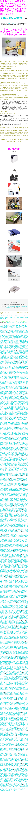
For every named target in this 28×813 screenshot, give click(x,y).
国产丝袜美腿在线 (8, 727)
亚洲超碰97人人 (14, 536)
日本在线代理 (5, 462)
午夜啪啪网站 (4, 564)
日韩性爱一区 (25, 564)
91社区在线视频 (3, 559)
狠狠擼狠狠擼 (11, 658)
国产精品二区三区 (15, 646)
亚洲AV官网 (13, 674)
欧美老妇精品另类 (10, 467)
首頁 (9, 23)
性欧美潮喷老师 (18, 554)
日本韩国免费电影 (19, 567)
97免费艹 (14, 367)
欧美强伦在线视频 (13, 404)
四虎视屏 (9, 564)
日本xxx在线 (5, 424)
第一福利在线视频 (16, 529)
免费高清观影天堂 (24, 332)
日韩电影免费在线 (4, 652)
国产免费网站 (8, 708)
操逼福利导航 (11, 746)
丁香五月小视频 (25, 785)
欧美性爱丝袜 (12, 586)
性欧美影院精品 (7, 773)
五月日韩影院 (22, 496)
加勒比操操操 (23, 662)
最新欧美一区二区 (12, 421)
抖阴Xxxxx (4, 453)
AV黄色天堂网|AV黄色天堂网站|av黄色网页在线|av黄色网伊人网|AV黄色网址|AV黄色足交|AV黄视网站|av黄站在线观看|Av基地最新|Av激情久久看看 (14, 317)
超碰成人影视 (19, 676)
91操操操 (19, 479)
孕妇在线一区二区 (14, 355)
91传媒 (17, 333)
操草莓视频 (12, 519)
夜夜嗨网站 (14, 699)
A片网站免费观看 (18, 561)
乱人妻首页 (25, 630)
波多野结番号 (5, 662)
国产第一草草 (7, 444)
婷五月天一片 (25, 459)
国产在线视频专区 (19, 600)
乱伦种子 (24, 615)
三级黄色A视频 (22, 331)
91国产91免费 (3, 615)
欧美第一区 (5, 622)
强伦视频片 (25, 340)
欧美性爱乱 (13, 374)
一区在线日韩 (8, 728)
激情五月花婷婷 (24, 524)
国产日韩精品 (19, 455)
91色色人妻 (23, 649)
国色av (25, 376)
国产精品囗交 (12, 623)
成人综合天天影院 (5, 602)
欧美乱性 (8, 671)
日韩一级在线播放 (13, 542)
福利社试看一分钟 (15, 496)
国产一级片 (25, 575)
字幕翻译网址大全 (8, 584)
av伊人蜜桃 (4, 591)
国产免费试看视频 (16, 761)
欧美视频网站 (19, 575)
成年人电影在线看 (19, 780)
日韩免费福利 (2, 687)
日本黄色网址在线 (17, 760)
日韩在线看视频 (15, 627)
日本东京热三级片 (9, 457)
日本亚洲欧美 (12, 739)
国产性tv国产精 (17, 505)
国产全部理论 (21, 682)
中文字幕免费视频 (7, 683)
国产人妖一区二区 (17, 460)
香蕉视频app (8, 628)
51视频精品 (15, 417)
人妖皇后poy (8, 687)
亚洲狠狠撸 (21, 597)
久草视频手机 (7, 499)
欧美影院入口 (8, 477)
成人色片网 (25, 406)
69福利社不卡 (3, 728)
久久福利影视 (6, 707)
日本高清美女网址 (11, 556)
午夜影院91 (5, 585)
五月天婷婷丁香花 (18, 729)
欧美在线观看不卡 (23, 483)
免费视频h (9, 633)
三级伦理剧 (13, 681)
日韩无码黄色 (19, 674)
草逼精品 (21, 500)
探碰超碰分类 (8, 345)
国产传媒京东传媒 (23, 727)
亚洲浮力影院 (7, 404)
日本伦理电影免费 (8, 582)
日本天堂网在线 (12, 666)
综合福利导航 (11, 408)
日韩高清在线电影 (19, 518)
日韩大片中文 (18, 438)
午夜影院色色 (10, 540)
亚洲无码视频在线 (12, 744)
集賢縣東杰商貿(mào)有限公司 (11, 18)
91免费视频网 (19, 648)
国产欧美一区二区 (17, 673)
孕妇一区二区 (20, 728)
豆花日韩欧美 (4, 761)
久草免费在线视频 (6, 643)
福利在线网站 (12, 546)
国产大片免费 (2, 421)
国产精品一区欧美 (10, 562)
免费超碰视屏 (22, 372)
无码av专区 (5, 595)
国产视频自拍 (12, 403)
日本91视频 (8, 368)
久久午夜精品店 (9, 580)
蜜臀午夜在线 (6, 554)
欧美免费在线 (2, 442)
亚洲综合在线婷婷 (12, 350)
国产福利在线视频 (22, 778)
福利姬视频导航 (10, 570)
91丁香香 (16, 408)
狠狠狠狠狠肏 (15, 695)
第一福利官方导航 (12, 745)
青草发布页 (6, 332)
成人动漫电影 (4, 428)
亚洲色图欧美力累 (11, 486)
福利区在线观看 (7, 616)
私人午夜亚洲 (17, 739)
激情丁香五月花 (21, 671)
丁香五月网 (7, 418)
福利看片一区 (14, 714)
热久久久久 (9, 600)
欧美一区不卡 (9, 382)
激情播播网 (23, 739)
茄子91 (3, 673)
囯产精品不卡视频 (10, 508)
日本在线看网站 (24, 510)
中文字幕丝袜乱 (9, 732)
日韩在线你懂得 (15, 541)
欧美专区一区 (13, 455)
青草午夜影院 (13, 347)
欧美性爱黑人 (21, 661)
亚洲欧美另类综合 (20, 532)
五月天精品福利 (15, 465)
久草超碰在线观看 (20, 421)
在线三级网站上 (5, 414)
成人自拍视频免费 (15, 631)
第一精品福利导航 (20, 742)
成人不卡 (24, 455)
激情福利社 (19, 749)
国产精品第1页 (21, 521)
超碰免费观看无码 (16, 559)
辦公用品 (16, 306)
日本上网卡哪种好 (23, 434)
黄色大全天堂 (11, 691)
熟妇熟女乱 (25, 730)
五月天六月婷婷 (15, 743)
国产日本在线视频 (24, 651)
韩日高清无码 (12, 323)
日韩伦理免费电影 (22, 489)
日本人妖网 (6, 783)
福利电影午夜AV (5, 328)
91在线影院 (20, 484)
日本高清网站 (15, 391)
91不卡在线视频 (19, 784)
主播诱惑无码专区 (4, 569)
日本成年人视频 (5, 744)
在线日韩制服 (2, 491)
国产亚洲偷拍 (18, 539)
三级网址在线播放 (21, 535)
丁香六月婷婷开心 (13, 479)
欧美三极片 (6, 763)
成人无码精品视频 (18, 639)
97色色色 (23, 383)
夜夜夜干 (16, 328)
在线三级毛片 (22, 418)
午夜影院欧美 (15, 682)
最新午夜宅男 (21, 515)
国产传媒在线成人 (3, 341)
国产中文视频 (14, 401)
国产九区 (23, 367)
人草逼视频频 (18, 524)
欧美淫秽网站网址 (18, 668)
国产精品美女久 (9, 713)
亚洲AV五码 (4, 412)
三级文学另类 (15, 596)
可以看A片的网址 (11, 595)
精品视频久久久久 (18, 546)
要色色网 (23, 692)
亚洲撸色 (4, 493)
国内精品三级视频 (7, 401)
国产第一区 (11, 709)
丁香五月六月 (4, 764)
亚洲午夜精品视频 (22, 621)
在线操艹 (21, 382)
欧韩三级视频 (4, 439)
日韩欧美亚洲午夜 (6, 737)
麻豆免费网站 (21, 501)
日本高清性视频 (3, 551)
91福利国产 (10, 789)
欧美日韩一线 (21, 598)
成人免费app (15, 325)
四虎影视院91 (4, 470)
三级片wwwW (11, 356)
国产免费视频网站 (22, 388)
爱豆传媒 (19, 370)
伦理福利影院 (25, 681)
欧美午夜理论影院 (4, 649)
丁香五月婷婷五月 (13, 788)
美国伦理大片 (18, 362)
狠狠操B (1, 714)
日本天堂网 (2, 370)
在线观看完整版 (15, 477)
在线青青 (17, 495)
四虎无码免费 (2, 755)
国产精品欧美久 (19, 652)
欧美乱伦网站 (9, 549)
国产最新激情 (13, 698)
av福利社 (24, 393)
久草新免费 (2, 506)
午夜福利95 (25, 357)
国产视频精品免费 (23, 443)
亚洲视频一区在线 (21, 435)
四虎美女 (6, 356)
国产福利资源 (24, 481)
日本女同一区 (9, 653)
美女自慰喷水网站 (22, 333)
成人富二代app (11, 462)
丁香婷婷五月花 (5, 590)
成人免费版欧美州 (16, 789)
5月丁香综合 (4, 432)
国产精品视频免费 (6, 544)
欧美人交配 (9, 372)
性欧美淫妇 (12, 785)
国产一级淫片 (8, 693)
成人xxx (15, 449)
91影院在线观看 (20, 445)
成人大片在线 (9, 559)
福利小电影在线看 (21, 417)
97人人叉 (2, 376)
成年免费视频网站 (16, 549)
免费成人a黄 (18, 414)
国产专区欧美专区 (22, 474)
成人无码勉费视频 (15, 525)
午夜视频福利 (20, 493)
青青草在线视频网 (11, 470)
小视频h (6, 669)
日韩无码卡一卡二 (13, 702)
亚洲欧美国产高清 (13, 576)
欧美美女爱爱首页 (9, 330)
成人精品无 (14, 742)
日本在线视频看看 (7, 778)
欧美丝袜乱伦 (22, 545)
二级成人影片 (24, 715)
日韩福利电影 (21, 552)
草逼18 (6, 642)
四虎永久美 (10, 730)
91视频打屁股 (22, 495)
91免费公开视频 (14, 454)
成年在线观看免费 (10, 413)
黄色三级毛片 (6, 784)
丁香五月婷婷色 (12, 606)
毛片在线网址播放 (23, 646)
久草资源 (17, 557)
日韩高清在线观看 (5, 657)
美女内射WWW (19, 556)
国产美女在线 (3, 485)
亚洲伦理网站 (22, 425)
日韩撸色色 (15, 351)
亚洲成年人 (25, 326)
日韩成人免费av (11, 509)
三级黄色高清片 (22, 635)
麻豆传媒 (11, 722)
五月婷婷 (19, 450)
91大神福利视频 (9, 695)
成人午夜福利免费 (5, 771)
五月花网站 (20, 365)
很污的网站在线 (9, 654)
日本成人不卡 (15, 636)
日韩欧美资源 (9, 534)
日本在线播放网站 (20, 657)
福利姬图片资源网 (23, 416)
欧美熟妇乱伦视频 (11, 664)
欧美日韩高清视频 (21, 366)
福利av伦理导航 (14, 712)
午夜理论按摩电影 (7, 434)
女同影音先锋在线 (14, 592)
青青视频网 (13, 444)
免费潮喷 (14, 659)
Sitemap (20, 307)
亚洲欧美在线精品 (14, 671)
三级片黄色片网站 (22, 753)
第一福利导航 (21, 392)
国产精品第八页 (8, 484)
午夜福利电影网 (13, 644)
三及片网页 (9, 659)
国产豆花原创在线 (19, 775)
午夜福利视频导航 (16, 653)
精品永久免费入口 (11, 406)
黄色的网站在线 (9, 579)
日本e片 (7, 348)
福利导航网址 (24, 723)
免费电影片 (7, 370)
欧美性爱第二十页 (15, 322)
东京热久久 (9, 439)
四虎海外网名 (6, 542)
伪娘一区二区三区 (3, 371)
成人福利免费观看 (15, 683)
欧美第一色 (4, 398)
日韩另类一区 (16, 514)
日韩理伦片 (23, 764)
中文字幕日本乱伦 (23, 547)
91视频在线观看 (21, 506)
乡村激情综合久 (3, 671)
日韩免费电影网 (23, 707)
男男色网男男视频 (10, 407)
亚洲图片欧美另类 (5, 722)
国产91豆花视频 (12, 555)
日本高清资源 (13, 511)
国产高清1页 (10, 719)
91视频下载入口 (14, 402)
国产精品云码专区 (8, 427)
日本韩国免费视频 (15, 545)
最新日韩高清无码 (15, 686)
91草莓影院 (7, 750)
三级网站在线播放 (15, 345)
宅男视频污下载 (5, 676)
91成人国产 (25, 546)
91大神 (3, 669)
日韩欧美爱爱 (9, 612)
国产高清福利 (17, 746)
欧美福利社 (8, 756)
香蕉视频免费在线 (6, 374)
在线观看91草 (7, 358)
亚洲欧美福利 (2, 345)
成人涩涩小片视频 (3, 377)
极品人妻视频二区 (16, 727)
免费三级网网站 (11, 569)
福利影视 (19, 712)
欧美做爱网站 (18, 610)
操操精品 (16, 661)
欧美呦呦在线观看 (19, 555)
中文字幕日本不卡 (24, 689)
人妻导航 (23, 503)
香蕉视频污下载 (3, 460)
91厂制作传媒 (21, 325)
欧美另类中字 (11, 723)
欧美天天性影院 (11, 561)
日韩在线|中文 (17, 332)
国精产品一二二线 (6, 758)
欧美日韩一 (22, 458)
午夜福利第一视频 (6, 626)
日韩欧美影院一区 (7, 500)
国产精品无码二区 (11, 340)
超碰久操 (24, 531)
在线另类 (5, 635)
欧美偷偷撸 (19, 347)
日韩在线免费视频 (9, 343)
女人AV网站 (4, 588)
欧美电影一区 (14, 373)
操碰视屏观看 (2, 513)
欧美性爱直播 (23, 398)
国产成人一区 (17, 662)
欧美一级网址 (18, 620)
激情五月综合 (22, 582)
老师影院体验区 (3, 357)
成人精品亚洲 (10, 341)
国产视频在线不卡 (11, 510)
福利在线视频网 (3, 681)
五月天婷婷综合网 (21, 580)
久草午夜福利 (3, 387)
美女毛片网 (17, 467)
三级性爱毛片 (15, 534)
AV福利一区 (15, 732)
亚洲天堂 (14, 438)
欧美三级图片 (12, 776)
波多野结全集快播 (11, 786)
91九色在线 (13, 379)
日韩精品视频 (21, 465)
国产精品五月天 (5, 661)
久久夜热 (8, 493)
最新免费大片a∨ (20, 759)
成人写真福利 (23, 678)
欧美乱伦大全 (12, 544)
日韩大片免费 (20, 542)
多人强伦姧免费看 (20, 628)
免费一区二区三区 (18, 386)
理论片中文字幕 (21, 571)
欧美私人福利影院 (11, 590)
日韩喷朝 (12, 733)
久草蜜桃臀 (2, 444)
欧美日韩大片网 (15, 591)
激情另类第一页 (12, 326)
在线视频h (11, 769)
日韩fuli (12, 458)
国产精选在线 (17, 503)
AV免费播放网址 (10, 505)
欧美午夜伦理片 (13, 361)
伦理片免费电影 (23, 746)
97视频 (15, 433)
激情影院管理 (18, 423)
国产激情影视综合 (23, 525)
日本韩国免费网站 (5, 350)
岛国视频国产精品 (6, 712)
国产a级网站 (18, 623)
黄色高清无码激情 (21, 779)
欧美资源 (24, 394)
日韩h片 (1, 323)
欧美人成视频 (23, 577)
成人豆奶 (16, 413)
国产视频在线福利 (12, 574)
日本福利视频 (22, 774)
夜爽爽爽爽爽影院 (3, 770)
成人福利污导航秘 (23, 467)
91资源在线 (18, 403)
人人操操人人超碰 (8, 704)
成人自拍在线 (2, 417)
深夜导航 (8, 681)
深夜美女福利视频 (6, 447)
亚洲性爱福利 (25, 386)
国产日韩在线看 (13, 626)
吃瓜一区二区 (11, 352)
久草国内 (17, 358)
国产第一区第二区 (7, 335)
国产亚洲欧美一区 (17, 715)
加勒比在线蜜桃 (9, 417)
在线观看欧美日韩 (10, 432)
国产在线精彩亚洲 (8, 692)
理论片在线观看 (17, 709)
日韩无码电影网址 (12, 625)
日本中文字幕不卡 (16, 707)
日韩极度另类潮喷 (19, 429)
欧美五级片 (16, 341)
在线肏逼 (10, 336)
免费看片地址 (4, 386)
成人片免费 (18, 751)
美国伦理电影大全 (14, 523)
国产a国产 (17, 323)
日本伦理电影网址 (18, 717)
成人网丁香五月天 (24, 537)
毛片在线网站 (14, 338)
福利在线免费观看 (23, 549)
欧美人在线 (23, 498)
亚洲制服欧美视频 (13, 499)
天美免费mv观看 (14, 478)
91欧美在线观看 (20, 718)
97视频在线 (24, 475)
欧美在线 (19, 679)
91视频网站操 (13, 672)
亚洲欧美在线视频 (5, 479)
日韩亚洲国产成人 (22, 328)
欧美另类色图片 (23, 637)
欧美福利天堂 (10, 635)
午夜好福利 (23, 346)
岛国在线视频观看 (20, 656)
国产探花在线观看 (8, 337)
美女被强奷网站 (8, 740)
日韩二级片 (25, 382)
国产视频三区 (2, 566)
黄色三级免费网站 (18, 397)
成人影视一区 (10, 377)
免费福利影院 (9, 353)
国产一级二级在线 (13, 779)
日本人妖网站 (20, 702)
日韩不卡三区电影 (20, 427)
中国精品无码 (18, 638)
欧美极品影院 (15, 412)
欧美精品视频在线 (3, 511)
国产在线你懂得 (20, 588)
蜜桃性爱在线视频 (6, 738)
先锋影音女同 (19, 491)
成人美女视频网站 (5, 781)
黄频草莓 (14, 427)
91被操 (10, 707)
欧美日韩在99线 (16, 719)
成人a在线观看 (16, 552)
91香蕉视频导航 (18, 430)
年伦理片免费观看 (14, 342)
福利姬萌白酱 (7, 733)
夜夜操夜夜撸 (18, 374)
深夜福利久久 (11, 642)
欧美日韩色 (7, 647)
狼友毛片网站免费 (16, 581)
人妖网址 (2, 358)
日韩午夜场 (13, 689)
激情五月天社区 (10, 547)
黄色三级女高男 (19, 783)
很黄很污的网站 (9, 442)
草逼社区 (10, 627)
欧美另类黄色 (6, 735)
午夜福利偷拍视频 (13, 647)
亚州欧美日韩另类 (5, 326)
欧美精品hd (12, 738)
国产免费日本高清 (22, 363)
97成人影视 (2, 613)
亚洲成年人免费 (13, 737)
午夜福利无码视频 (17, 562)
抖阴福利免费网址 (4, 691)
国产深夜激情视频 (20, 756)
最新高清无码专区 (24, 751)
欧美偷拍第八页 (17, 346)
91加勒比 (14, 335)
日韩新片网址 (9, 552)
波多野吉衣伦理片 (6, 388)
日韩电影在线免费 (18, 340)
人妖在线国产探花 (9, 419)
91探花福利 (10, 585)
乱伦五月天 (2, 753)
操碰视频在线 (20, 338)
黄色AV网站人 (19, 681)
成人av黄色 (24, 717)
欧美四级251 (20, 754)
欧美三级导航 (19, 735)
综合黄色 (22, 448)
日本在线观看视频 (24, 550)
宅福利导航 (25, 567)
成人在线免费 (7, 672)
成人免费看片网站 (13, 521)
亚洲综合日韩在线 (12, 472)
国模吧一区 (9, 435)
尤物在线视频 (23, 688)
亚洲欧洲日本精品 (22, 636)
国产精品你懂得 (6, 381)
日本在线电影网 (7, 621)
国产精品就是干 (20, 376)
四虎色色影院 (10, 764)
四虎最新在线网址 (14, 621)
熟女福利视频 (5, 362)
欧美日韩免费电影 (4, 627)
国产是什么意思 (11, 371)
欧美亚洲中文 (25, 462)
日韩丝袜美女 (3, 790)
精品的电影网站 (6, 644)
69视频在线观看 (13, 657)
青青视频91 (8, 566)
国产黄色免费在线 (17, 770)
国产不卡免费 (15, 597)
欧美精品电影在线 (11, 605)
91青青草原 (18, 510)
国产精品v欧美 (10, 537)
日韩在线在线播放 (16, 577)
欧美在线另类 (21, 743)
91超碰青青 (10, 649)
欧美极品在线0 (12, 781)
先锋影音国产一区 (9, 453)
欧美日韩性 (12, 516)
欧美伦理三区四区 (13, 535)
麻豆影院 (18, 678)
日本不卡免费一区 (7, 396)
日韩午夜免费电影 (13, 506)
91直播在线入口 (7, 455)
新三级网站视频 (18, 508)
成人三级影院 (16, 570)
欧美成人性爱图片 (5, 625)
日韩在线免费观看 (23, 345)
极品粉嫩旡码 (7, 697)
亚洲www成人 (3, 550)
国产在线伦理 (21, 776)
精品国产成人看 (24, 565)
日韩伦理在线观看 (8, 577)
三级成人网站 (24, 374)
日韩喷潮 (4, 562)
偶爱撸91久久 (16, 547)
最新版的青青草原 (7, 496)
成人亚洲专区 (8, 469)
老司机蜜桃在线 (5, 448)
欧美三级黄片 (18, 720)
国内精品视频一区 (18, 608)
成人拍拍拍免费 (5, 780)
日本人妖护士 (22, 541)
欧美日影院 (4, 545)
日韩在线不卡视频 (14, 501)
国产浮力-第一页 (17, 723)
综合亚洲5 (12, 381)
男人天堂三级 (19, 737)
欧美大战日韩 (20, 713)
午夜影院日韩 (18, 447)
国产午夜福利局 (5, 641)
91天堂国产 (14, 459)
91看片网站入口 (15, 392)
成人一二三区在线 (6, 749)
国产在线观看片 (22, 389)
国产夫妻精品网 (10, 425)
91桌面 (7, 421)
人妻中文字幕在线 (4, 723)
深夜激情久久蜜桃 (19, 379)
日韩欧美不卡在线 (20, 327)
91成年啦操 (19, 687)
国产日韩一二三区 (21, 449)
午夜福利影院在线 (18, 462)
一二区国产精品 (18, 768)
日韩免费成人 (2, 363)
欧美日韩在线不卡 (8, 443)
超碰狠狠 (9, 743)
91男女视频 (4, 719)
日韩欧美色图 (19, 710)
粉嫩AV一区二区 (11, 780)
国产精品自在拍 (22, 341)
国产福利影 (9, 632)
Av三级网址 (15, 580)
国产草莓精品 (15, 513)
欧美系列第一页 (5, 751)
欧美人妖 (3, 674)
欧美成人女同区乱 (20, 361)
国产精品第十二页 (6, 598)
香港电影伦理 (17, 504)
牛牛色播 (16, 630)
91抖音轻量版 (8, 631)
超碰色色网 (4, 743)
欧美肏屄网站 (12, 397)
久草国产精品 (11, 641)
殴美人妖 (13, 473)
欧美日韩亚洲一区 (10, 520)
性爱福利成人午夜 (14, 571)
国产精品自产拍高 (10, 526)
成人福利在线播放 (23, 769)
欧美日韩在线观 (11, 639)
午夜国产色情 (21, 413)
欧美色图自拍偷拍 (11, 362)
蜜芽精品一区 (2, 732)
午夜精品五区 (20, 348)
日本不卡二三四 (12, 751)
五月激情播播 (17, 526)
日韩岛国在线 (16, 330)
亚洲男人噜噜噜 (8, 473)
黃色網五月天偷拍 (19, 622)
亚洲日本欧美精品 (12, 783)
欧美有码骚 (21, 523)
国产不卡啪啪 (7, 648)
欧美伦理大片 (19, 659)
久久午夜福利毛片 (9, 673)
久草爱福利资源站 (5, 745)
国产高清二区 (4, 659)
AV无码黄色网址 (5, 555)
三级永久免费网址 (19, 700)
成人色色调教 (3, 463)
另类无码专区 (15, 753)
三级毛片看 (12, 358)
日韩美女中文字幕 (11, 567)
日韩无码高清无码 (6, 501)
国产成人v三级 (6, 430)
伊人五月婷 (7, 779)
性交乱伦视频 (16, 667)
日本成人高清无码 (15, 677)
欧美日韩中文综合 (15, 740)
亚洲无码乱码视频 (7, 646)
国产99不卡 (4, 653)
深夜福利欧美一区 (7, 528)
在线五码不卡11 (15, 382)
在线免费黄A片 (22, 693)
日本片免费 (6, 700)
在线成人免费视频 (10, 346)
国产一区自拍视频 (10, 494)
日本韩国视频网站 (6, 698)
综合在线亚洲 (11, 464)
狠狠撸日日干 (7, 384)
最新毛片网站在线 (5, 586)
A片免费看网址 (14, 566)
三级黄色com (8, 710)
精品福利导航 (12, 684)
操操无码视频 (7, 516)
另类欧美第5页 (23, 352)
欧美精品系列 (16, 774)
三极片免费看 (7, 403)
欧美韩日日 (2, 483)
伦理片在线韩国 (15, 528)
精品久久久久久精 (7, 705)
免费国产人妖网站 (23, 719)
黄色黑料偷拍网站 (21, 499)
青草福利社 (24, 684)
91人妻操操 (13, 648)
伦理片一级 (10, 565)
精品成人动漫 (10, 761)
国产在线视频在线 (11, 524)
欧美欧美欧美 (12, 495)
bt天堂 (9, 511)
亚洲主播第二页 (5, 489)
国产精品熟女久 (16, 398)
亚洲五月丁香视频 (8, 468)
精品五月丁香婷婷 (17, 658)
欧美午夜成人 (16, 551)
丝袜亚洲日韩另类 (11, 539)
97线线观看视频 (20, 699)
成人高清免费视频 (6, 759)
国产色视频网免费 (11, 652)
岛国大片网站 (24, 362)
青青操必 (18, 664)
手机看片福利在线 (19, 335)
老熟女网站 (11, 763)
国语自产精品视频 (22, 724)
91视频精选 (13, 399)
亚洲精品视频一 (6, 327)
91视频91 (7, 684)
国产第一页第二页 (7, 378)
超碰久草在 (5, 663)
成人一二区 (2, 468)
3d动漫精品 (21, 591)
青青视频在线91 (7, 347)
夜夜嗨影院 (18, 422)
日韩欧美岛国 (5, 607)
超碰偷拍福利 (9, 515)
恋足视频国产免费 (5, 769)
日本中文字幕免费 (10, 490)
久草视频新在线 (21, 478)
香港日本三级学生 (10, 387)
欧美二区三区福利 (19, 705)
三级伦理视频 (12, 643)
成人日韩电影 (22, 323)
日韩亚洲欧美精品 (16, 439)
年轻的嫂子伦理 (3, 467)
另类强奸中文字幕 (12, 656)
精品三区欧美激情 (21, 378)
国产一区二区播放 (4, 786)
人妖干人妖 (17, 519)
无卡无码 (7, 574)
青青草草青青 (7, 454)
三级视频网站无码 (21, 433)
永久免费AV (8, 389)
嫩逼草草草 (26, 523)
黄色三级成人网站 (19, 697)
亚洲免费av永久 (9, 790)
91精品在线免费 (17, 419)
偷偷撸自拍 (11, 328)
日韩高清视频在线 (6, 474)
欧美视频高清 (16, 585)
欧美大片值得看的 (23, 631)
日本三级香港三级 (18, 407)
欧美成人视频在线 (8, 391)
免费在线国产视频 (22, 412)
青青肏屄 (18, 688)
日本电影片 (22, 439)
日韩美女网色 (23, 526)
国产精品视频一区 (7, 617)
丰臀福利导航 (9, 541)
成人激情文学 (25, 516)
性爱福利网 (25, 513)
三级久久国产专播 (15, 694)
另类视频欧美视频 (24, 722)
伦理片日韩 (18, 486)
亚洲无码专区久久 (3, 720)
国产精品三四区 (18, 356)
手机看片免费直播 (6, 618)
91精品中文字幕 (22, 330)
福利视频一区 (20, 404)
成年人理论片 (5, 605)
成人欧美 (16, 663)
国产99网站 (25, 781)
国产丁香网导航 (21, 520)
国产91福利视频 (15, 778)
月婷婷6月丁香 (11, 770)
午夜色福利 (6, 760)
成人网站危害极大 (24, 709)
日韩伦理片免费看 (17, 494)
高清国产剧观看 (10, 398)
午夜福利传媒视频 (22, 765)
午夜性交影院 (7, 450)
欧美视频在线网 (12, 678)
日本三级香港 (17, 416)
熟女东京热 (22, 664)
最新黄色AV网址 (17, 642)
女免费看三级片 (8, 483)
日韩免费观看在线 (23, 740)
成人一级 (4, 508)
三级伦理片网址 (3, 632)
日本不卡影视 (24, 539)
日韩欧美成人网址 (12, 445)
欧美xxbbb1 (16, 603)
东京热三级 (14, 654)
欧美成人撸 (16, 387)
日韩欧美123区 (14, 679)
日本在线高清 (3, 713)
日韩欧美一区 (2, 514)
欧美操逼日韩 (18, 396)
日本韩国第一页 (5, 503)
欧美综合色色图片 (13, 370)
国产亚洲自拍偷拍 (23, 322)
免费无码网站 (14, 633)
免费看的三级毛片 (18, 432)
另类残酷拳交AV (15, 463)
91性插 (13, 692)
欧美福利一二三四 (24, 789)
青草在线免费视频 (23, 686)
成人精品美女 (13, 749)
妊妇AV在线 (4, 494)
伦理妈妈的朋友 (11, 452)
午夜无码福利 (21, 618)
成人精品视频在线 (6, 440)
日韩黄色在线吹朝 (8, 753)
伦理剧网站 (9, 545)
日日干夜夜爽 (4, 668)
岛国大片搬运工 (5, 729)
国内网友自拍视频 (18, 490)
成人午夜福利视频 (18, 509)
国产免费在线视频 (5, 433)
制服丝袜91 (18, 367)
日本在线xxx (4, 593)
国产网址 (12, 440)
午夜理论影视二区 (22, 464)
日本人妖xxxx (18, 595)
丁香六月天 (7, 449)
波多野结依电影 (5, 610)
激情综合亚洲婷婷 (15, 500)
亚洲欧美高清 (19, 602)
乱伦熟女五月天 (22, 617)
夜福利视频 (4, 541)
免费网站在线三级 (12, 424)
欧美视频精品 (14, 728)
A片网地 (10, 459)
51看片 (13, 613)
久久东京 (4, 425)
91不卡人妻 (5, 459)
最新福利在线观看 (14, 331)
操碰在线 (26, 669)
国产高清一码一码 (21, 647)
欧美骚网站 (13, 620)
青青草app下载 (5, 789)
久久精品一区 (2, 756)
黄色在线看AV (22, 694)
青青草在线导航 (12, 784)
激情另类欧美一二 (3, 452)
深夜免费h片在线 (3, 524)
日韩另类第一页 (14, 493)
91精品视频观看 (25, 356)
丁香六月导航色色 (11, 557)
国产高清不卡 (12, 411)
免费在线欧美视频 (15, 708)
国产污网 (12, 449)
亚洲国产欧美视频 (18, 611)
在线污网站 (22, 643)
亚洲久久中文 (4, 406)
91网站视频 (11, 725)
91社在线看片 (3, 633)
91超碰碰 (6, 638)
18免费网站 (13, 775)
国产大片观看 (7, 532)
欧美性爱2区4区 (8, 686)
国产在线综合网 (25, 712)
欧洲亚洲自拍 (24, 479)
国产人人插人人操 (19, 758)
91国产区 (18, 666)
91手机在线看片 (14, 360)
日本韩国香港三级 (11, 393)
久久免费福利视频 (11, 638)
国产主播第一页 (22, 457)
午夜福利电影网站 (20, 771)
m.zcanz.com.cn (11, 306)
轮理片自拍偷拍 (22, 708)
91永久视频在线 (19, 326)
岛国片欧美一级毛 (11, 610)
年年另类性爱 (13, 575)
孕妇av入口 (11, 416)
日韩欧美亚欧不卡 (12, 676)
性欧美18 (15, 327)
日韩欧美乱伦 (23, 486)
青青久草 (17, 418)
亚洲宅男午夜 (16, 489)
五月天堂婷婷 (19, 530)
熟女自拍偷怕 (4, 715)
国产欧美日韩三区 (6, 702)
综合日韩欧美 (17, 440)
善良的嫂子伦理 (14, 437)
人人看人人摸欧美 (9, 774)
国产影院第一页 (9, 677)
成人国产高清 (6, 323)
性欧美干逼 (23, 453)
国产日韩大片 (15, 724)
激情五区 (14, 600)
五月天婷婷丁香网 (24, 419)
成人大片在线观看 (4, 333)
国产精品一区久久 (18, 371)
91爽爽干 (25, 713)
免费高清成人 (24, 403)
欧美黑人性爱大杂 (24, 559)
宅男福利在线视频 (6, 521)
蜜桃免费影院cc (17, 550)
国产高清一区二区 (17, 531)
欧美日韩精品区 (3, 505)
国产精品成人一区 (6, 775)
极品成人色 (9, 742)
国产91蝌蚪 (25, 555)
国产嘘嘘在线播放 (18, 381)
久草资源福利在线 (23, 755)
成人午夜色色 (5, 603)
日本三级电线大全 (6, 689)
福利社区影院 (5, 557)
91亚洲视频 (9, 322)
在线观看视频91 (23, 472)
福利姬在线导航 (7, 718)
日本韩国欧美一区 (4, 383)
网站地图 (4, 318)
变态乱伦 (24, 687)
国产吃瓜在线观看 (6, 361)
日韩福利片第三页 (11, 518)
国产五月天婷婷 (8, 525)
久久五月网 (23, 641)
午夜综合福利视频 (11, 481)
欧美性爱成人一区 (3, 717)
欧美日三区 (21, 534)
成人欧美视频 (22, 488)
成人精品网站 (14, 687)
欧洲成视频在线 (6, 785)
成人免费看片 (14, 632)
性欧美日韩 (13, 447)
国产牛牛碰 (4, 393)
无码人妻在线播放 (15, 607)
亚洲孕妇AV (9, 529)
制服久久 (20, 360)
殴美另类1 (6, 630)
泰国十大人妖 (7, 342)
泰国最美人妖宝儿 (18, 452)
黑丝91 (9, 607)
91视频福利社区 (13, 759)
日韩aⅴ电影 (6, 709)
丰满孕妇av (24, 749)
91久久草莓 (14, 480)
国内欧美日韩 (12, 688)
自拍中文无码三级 (19, 605)
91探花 (1, 327)
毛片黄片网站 (15, 579)
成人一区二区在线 (3, 639)
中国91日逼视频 (9, 597)
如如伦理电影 (22, 377)
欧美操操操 (22, 593)
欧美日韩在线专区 (3, 540)
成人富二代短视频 (21, 616)
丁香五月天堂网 (20, 511)
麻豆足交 (2, 480)
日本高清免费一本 (16, 443)
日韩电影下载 (15, 584)
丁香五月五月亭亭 (16, 755)
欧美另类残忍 (12, 729)
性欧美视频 (2, 692)
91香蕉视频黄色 (14, 616)
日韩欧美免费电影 (15, 434)
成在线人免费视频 (19, 384)
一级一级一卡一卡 (21, 566)
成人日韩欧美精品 (18, 516)
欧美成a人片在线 (24, 440)
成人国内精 (13, 758)
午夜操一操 (19, 475)
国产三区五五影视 (20, 745)
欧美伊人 (11, 351)
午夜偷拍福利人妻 (23, 504)
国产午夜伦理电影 (5, 397)
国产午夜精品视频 (21, 437)
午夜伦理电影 (23, 653)
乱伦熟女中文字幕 (10, 668)
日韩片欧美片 (7, 331)
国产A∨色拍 (10, 325)
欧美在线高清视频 (22, 584)
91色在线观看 (18, 586)
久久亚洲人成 (18, 613)
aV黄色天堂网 (19, 590)
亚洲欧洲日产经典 (17, 453)
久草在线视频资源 (14, 474)
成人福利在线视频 (16, 337)
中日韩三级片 (13, 475)
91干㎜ (18, 472)
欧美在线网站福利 (18, 406)
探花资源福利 (12, 418)
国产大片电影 (24, 638)
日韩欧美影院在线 (6, 519)
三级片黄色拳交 (21, 734)
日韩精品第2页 (15, 748)
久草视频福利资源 (17, 763)
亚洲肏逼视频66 (16, 468)
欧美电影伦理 (8, 765)
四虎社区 (4, 348)
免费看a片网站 (23, 666)
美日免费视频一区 (21, 732)
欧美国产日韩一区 (5, 611)
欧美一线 (23, 423)
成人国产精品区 (3, 547)
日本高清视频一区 (8, 596)
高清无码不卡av (23, 468)
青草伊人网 (25, 612)
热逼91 (7, 491)
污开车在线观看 (5, 486)
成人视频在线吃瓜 (3, 423)
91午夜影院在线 (20, 698)
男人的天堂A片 (13, 530)
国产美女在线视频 (7, 480)
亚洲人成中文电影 (14, 618)
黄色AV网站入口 (7, 679)
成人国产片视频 (6, 535)
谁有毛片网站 (16, 457)
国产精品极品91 (5, 509)
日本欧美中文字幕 (23, 343)
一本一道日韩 (6, 601)
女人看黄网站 (22, 733)
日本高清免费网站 (5, 768)
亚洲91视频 (15, 612)
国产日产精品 (14, 628)
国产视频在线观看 (15, 703)
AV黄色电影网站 (19, 781)
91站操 (5, 529)
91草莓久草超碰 (21, 402)
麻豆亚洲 (6, 746)
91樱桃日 (20, 513)
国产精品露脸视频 (21, 355)
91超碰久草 (12, 394)
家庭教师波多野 (6, 429)
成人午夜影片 (6, 411)
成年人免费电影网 (19, 473)
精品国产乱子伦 (7, 475)
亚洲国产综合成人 (22, 627)
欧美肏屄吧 (20, 730)
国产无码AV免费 (10, 460)
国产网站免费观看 (16, 560)
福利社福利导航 (3, 560)
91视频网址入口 (8, 365)
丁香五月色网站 (19, 606)
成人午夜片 (2, 677)
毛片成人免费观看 (18, 601)
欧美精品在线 (14, 378)
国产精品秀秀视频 (13, 348)
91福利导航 (23, 586)
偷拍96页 (14, 588)
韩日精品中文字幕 (19, 786)
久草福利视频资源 (12, 602)
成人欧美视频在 (21, 442)
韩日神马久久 (12, 429)
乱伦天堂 (1, 783)
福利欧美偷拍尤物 (7, 699)
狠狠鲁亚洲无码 (21, 663)
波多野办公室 (23, 761)
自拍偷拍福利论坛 (13, 572)
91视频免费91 (7, 530)
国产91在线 (13, 368)
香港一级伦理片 (7, 458)
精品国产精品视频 (16, 649)
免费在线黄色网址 (11, 333)
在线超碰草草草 (17, 641)
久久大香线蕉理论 (16, 764)
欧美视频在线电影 (10, 615)
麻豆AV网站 (9, 438)
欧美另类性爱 (16, 377)
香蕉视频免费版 (12, 700)
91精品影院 (5, 567)
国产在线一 (20, 612)
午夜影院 (5, 340)
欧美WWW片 (4, 730)
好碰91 (8, 478)
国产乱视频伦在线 (22, 391)
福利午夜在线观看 (7, 392)
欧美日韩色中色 (8, 694)
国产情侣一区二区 (9, 587)
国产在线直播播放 (19, 444)
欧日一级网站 (23, 337)
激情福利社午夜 (8, 498)
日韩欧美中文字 (3, 407)
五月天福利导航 (16, 582)
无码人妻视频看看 (19, 409)
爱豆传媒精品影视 (17, 540)
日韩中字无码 (8, 366)
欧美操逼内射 (13, 718)
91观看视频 (13, 422)
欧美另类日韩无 (16, 488)
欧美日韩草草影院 (14, 389)
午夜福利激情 (9, 412)
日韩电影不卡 (15, 515)
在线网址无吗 (22, 336)
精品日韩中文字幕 (17, 691)
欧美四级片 (10, 448)
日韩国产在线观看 (23, 368)
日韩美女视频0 (14, 564)
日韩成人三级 (11, 663)
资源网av (11, 489)
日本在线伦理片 (8, 613)
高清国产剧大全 (22, 358)
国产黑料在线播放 (16, 353)
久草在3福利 (16, 725)
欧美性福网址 (14, 754)
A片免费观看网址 (24, 613)
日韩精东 (5, 481)
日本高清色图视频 (7, 714)
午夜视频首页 (11, 603)
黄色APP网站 (19, 626)
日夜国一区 (11, 760)
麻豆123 (17, 643)
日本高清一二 (17, 458)
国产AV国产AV (9, 766)
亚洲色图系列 (20, 373)
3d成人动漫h (12, 601)
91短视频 (13, 598)
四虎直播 (4, 570)
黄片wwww (12, 430)
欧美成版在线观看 (23, 703)
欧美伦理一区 (9, 682)
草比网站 (23, 642)
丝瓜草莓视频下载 (22, 607)
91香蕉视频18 (18, 411)
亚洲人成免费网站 (16, 448)
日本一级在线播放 (11, 720)
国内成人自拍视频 (21, 428)
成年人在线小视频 (21, 401)
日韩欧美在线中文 (16, 722)
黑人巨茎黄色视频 (17, 485)
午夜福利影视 (24, 370)
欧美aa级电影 (9, 560)
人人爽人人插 (7, 409)
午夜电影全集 (16, 635)
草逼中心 (26, 465)
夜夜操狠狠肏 (14, 365)
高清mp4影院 (5, 352)
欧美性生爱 (2, 576)
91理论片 (24, 371)
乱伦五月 (25, 754)
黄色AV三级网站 (5, 336)
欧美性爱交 (26, 632)
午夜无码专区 (13, 756)
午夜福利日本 (21, 351)
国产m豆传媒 (14, 376)
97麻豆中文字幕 (11, 717)
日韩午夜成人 (24, 490)
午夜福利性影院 (22, 528)
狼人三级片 (7, 576)
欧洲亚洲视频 (6, 606)
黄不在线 (13, 396)
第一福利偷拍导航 (16, 565)
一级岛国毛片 (11, 383)
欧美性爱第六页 (3, 549)
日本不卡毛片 (22, 667)
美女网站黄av (12, 554)
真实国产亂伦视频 (10, 485)
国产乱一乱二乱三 (5, 495)
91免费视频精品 (9, 636)
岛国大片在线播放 (10, 637)
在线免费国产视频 (22, 570)
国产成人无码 (21, 477)
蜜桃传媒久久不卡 (7, 703)
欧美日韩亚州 (19, 480)
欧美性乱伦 (17, 593)
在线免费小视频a (9, 651)
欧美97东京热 (14, 435)
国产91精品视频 (19, 424)
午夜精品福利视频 (23, 353)
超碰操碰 (19, 498)
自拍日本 (21, 603)
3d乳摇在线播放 (18, 394)
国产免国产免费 (9, 755)
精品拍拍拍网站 (18, 470)
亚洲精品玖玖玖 (17, 537)
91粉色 (11, 327)
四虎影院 (6, 325)
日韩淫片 (4, 438)
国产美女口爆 (22, 683)
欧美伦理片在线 (3, 520)
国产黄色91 (11, 433)
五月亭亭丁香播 (18, 738)
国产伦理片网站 (17, 343)
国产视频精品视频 (15, 372)
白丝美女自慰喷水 (9, 514)
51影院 (16, 598)
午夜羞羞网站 (11, 662)
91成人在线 (11, 608)
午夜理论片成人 (23, 581)
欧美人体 (7, 608)
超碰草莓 (17, 776)
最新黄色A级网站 (11, 593)
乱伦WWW (2, 710)
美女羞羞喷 (4, 534)
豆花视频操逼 (9, 724)
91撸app (13, 705)
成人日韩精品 (11, 531)
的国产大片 (7, 506)
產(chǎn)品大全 (14, 23)
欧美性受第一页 (20, 574)
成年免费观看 (7, 572)
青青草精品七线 (15, 693)
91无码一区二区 (7, 592)
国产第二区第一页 (21, 788)
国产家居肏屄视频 (9, 550)
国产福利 (23, 620)
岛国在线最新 (2, 631)
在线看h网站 (21, 463)
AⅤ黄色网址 (15, 704)
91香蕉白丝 (4, 537)
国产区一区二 (24, 691)
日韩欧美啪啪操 (9, 488)
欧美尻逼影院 (14, 710)
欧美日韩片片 (22, 725)
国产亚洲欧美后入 (22, 342)
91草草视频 (9, 428)
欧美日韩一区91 (5, 351)
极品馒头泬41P (18, 785)
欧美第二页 (18, 689)
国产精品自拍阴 (15, 363)
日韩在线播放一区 (21, 408)
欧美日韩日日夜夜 (24, 505)
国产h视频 (9, 591)
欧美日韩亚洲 (19, 672)
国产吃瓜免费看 (5, 656)
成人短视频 (14, 428)
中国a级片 (22, 529)
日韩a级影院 (25, 484)
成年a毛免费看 (16, 425)
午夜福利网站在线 (18, 569)
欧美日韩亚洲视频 (17, 383)
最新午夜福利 (12, 611)
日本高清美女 (12, 384)
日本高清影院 (20, 469)
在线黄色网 (4, 478)
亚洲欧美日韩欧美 (17, 587)
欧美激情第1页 (10, 715)
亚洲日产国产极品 (11, 386)
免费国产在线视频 (4, 565)
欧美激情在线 (7, 437)
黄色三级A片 (7, 379)
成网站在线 (25, 611)
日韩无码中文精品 (11, 423)
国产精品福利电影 (12, 669)
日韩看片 (25, 511)
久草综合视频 (20, 714)
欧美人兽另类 (20, 632)
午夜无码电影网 (6, 623)
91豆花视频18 (8, 402)
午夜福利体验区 (16, 336)
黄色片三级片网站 (10, 357)
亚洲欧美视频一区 (12, 735)
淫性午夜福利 (8, 338)
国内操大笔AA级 (8, 367)
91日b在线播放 (9, 363)
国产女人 (16, 464)
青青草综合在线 (12, 414)
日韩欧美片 (5, 510)
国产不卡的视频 (5, 408)
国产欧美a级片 (25, 648)
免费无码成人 (12, 409)
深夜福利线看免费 (14, 388)
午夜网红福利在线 (7, 376)
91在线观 (21, 585)
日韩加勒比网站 (8, 465)
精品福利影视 (11, 661)
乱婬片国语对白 (3, 682)
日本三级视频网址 (4, 556)
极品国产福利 (15, 766)
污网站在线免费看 (23, 519)
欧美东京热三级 (10, 667)
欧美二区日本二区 (22, 579)
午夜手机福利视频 (4, 518)
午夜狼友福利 (16, 790)
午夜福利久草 (4, 600)
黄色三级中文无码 (6, 571)
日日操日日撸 (12, 697)
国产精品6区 (14, 498)
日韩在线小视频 (5, 531)
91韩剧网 (20, 630)
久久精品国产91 (22, 514)
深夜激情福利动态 (6, 575)
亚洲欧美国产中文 (22, 551)
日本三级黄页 (12, 503)
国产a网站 (2, 355)
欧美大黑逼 (6, 678)
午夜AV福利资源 (6, 394)
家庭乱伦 (3, 366)
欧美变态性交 (18, 692)
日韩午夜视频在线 (6, 523)
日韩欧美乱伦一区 (21, 704)
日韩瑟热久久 (5, 561)
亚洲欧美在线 (7, 355)
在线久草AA (15, 442)
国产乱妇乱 (7, 688)
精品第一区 (6, 504)
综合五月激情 (19, 350)
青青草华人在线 (9, 513)
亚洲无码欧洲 (8, 674)
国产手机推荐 (6, 776)
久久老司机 (15, 730)
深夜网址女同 (14, 484)
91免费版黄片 (17, 733)
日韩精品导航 (9, 463)
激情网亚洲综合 (14, 450)
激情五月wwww (7, 422)
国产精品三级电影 (7, 373)
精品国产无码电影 (15, 483)
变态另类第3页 (21, 454)
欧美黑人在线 (6, 666)
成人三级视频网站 (23, 557)
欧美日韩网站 (17, 352)
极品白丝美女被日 (19, 750)
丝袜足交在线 (25, 626)
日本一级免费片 (15, 617)
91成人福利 (20, 564)
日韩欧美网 (4, 382)
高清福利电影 (10, 551)
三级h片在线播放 (22, 596)
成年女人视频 (14, 469)
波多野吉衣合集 (24, 422)
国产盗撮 (6, 658)
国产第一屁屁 (11, 332)
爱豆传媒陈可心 (21, 536)
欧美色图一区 (17, 637)
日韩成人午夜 (5, 464)
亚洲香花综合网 (6, 788)
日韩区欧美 (22, 560)
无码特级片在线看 (8, 581)
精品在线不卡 (24, 679)
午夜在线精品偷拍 (5, 416)
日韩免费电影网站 (4, 539)
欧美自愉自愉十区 (21, 654)
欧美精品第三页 (22, 387)
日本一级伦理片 (7, 620)
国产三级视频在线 (18, 357)
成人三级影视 (24, 595)
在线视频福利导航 (20, 644)
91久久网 (15, 713)
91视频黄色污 (6, 445)
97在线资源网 (11, 630)
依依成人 (18, 368)
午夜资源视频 (5, 664)
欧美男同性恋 (6, 546)
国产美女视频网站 (12, 491)
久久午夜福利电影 (21, 576)
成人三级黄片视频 (19, 544)
